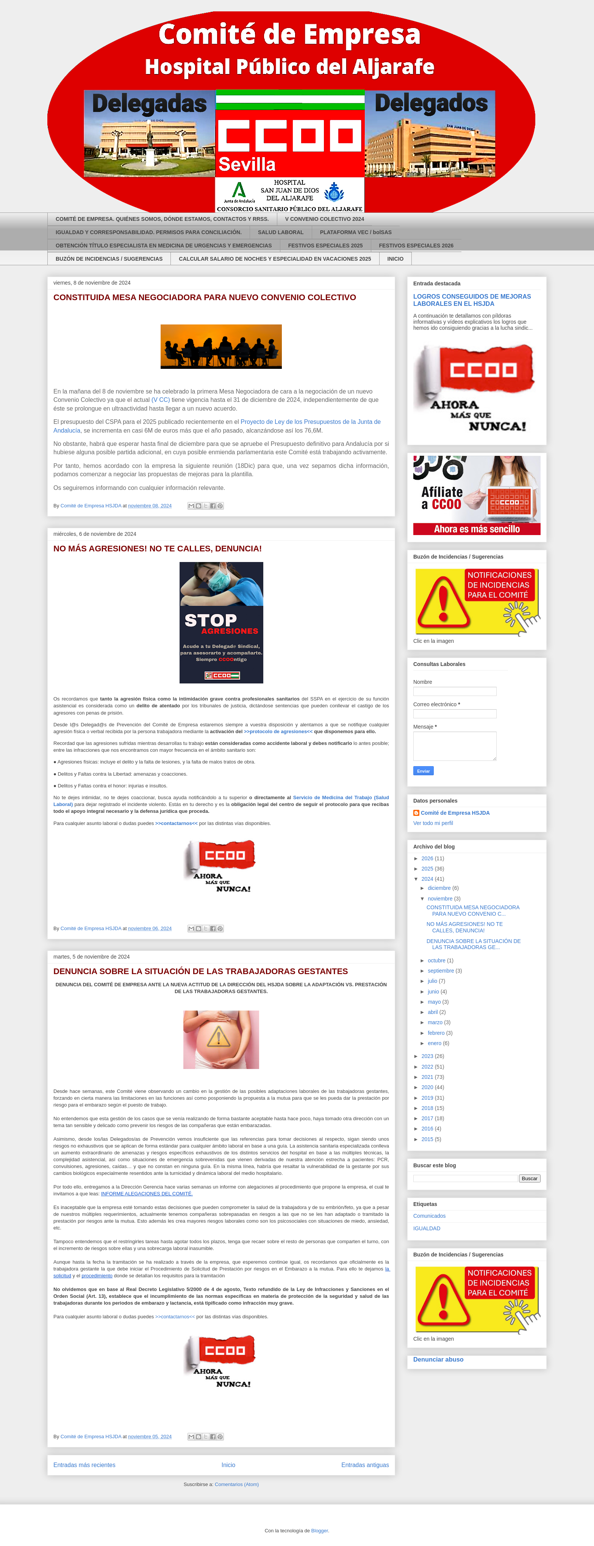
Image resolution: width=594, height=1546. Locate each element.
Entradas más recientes (84, 1465)
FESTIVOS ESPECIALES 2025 (325, 245)
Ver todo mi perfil (433, 823)
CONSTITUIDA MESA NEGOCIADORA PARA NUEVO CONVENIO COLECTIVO (204, 297)
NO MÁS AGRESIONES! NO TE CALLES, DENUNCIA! (157, 548)
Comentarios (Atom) (237, 1484)
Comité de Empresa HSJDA (455, 813)
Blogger (319, 1530)
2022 (428, 1067)
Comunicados (429, 1216)
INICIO (396, 259)
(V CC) (161, 400)
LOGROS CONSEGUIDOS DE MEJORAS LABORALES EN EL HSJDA (472, 300)
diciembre (440, 888)
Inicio (228, 1465)
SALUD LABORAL (281, 232)
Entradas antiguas (365, 1465)
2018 (428, 1108)
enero (435, 1043)
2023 (428, 1056)
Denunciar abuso (438, 1359)
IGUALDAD (427, 1228)
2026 (428, 858)
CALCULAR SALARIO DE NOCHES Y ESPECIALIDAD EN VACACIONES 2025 (275, 259)
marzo (436, 1022)
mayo (435, 1002)
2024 (428, 879)
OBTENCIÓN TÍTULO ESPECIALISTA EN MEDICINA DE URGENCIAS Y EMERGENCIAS (164, 245)
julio (433, 981)
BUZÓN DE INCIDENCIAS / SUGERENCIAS (109, 259)
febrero (437, 1033)
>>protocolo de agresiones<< (278, 731)
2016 (428, 1129)
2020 (428, 1087)
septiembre (441, 971)
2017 (428, 1118)
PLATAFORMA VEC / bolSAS (356, 232)
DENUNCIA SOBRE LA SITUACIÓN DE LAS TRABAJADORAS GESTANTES (200, 971)
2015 (428, 1139)
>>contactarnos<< (175, 1316)
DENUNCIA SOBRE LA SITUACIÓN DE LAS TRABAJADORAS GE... (474, 944)
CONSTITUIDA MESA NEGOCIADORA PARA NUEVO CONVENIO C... (473, 910)
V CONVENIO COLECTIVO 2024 (324, 219)
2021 (428, 1077)
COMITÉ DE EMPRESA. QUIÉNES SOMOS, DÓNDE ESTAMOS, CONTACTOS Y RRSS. (162, 219)
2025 (428, 869)
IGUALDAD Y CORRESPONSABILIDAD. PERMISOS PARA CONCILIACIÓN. (149, 232)
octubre (437, 960)
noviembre (441, 899)
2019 (428, 1098)
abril (433, 1012)
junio (434, 992)
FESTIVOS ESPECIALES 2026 (416, 245)
